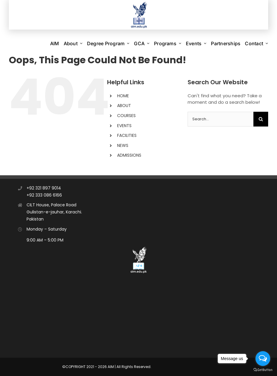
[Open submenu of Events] (205, 43)
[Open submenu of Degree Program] (128, 43)
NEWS (122, 145)
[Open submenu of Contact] (266, 43)
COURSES (126, 116)
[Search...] (220, 119)
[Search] (260, 119)
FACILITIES (127, 135)
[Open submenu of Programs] (180, 43)
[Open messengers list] (262, 358)
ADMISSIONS (129, 155)
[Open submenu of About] (81, 43)
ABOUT (124, 105)
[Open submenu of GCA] (148, 43)
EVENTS (124, 126)
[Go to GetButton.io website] (262, 370)
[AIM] (138, 247)
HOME (123, 96)
